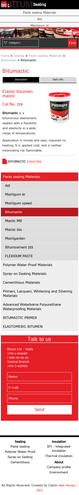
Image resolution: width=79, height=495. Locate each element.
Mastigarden (15, 238)
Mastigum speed (18, 203)
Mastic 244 (13, 229)
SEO (40, 490)
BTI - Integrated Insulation (58, 448)
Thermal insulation (58, 456)
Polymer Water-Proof (20, 452)
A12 (39, 19)
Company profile (59, 467)
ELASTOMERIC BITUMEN (23, 326)
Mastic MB (13, 221)
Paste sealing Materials (39, 12)
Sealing (39, 4)
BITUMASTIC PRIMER (20, 318)
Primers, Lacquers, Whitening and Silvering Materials (37, 293)
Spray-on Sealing (20, 457)
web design (67, 485)
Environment (59, 472)
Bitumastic (8, 60)
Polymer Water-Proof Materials (27, 265)
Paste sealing (20, 446)
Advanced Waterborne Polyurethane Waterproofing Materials (32, 306)
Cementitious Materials (21, 282)
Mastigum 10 (40, 26)
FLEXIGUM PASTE (19, 256)
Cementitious (20, 462)
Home (5, 56)
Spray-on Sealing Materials (25, 274)
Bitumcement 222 (19, 247)
